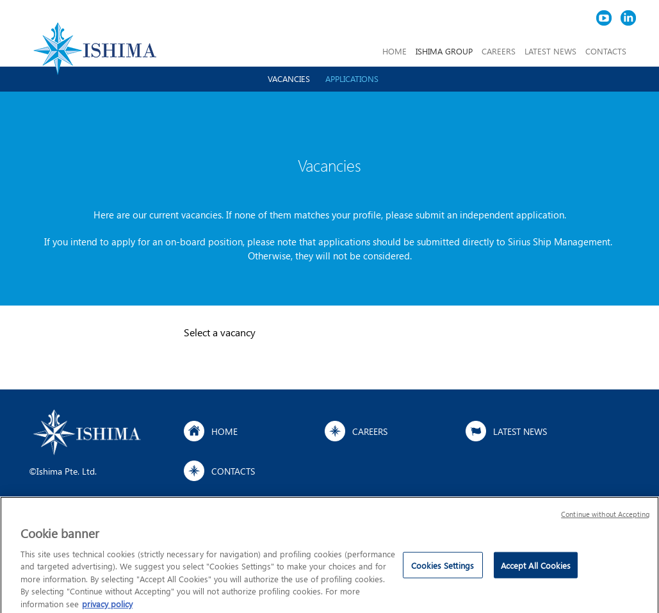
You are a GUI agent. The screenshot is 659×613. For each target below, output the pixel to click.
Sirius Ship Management (559, 241)
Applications (351, 78)
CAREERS (499, 50)
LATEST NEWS (550, 50)
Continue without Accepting (605, 517)
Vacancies (289, 78)
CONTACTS (605, 50)
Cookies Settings (442, 568)
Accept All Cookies (536, 568)
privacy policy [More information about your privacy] (107, 606)
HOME (394, 50)
